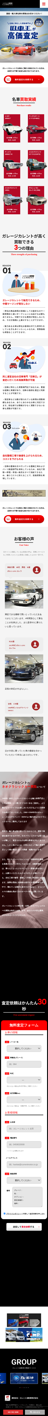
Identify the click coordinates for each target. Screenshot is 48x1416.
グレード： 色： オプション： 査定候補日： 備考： (27, 1197)
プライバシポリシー (14, 1213)
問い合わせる (35, 1412)
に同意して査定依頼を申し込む (25, 1213)
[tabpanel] (24, 1378)
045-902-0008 (13, 1412)
